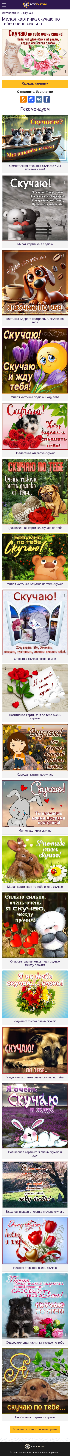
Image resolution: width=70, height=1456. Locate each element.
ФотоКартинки (11, 12)
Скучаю (28, 12)
